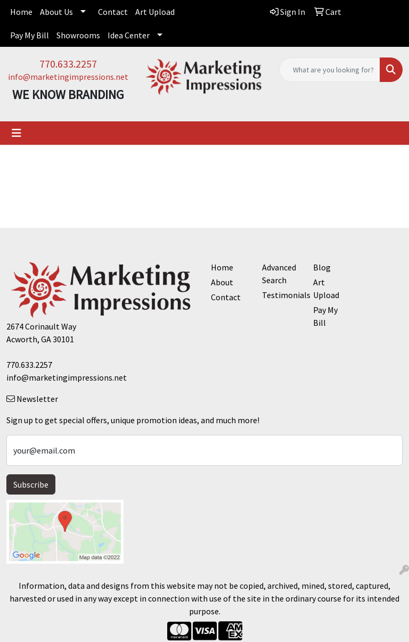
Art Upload (155, 11)
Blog (322, 267)
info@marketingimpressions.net (68, 76)
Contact (113, 11)
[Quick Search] (329, 69)
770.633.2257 (68, 63)
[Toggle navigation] (16, 133)
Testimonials (281, 295)
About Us (56, 11)
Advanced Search (279, 273)
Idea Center (129, 35)
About (222, 282)
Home (21, 11)
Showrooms (78, 35)
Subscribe (30, 484)
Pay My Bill (29, 35)
